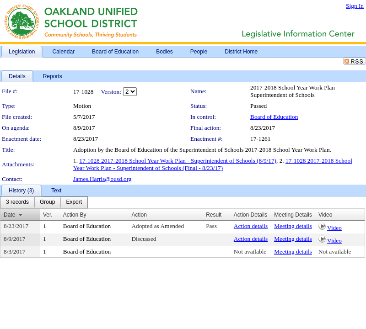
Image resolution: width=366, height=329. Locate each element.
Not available (250, 251)
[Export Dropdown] (73, 202)
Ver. (48, 215)
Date (9, 215)
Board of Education (274, 116)
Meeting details (293, 226)
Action (138, 215)
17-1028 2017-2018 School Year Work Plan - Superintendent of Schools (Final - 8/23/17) (212, 164)
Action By (74, 215)
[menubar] (44, 202)
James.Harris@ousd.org (102, 178)
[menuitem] (17, 202)
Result (213, 215)
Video (334, 227)
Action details (251, 226)
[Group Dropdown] (47, 202)
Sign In (355, 5)
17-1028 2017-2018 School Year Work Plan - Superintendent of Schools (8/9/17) (177, 160)
